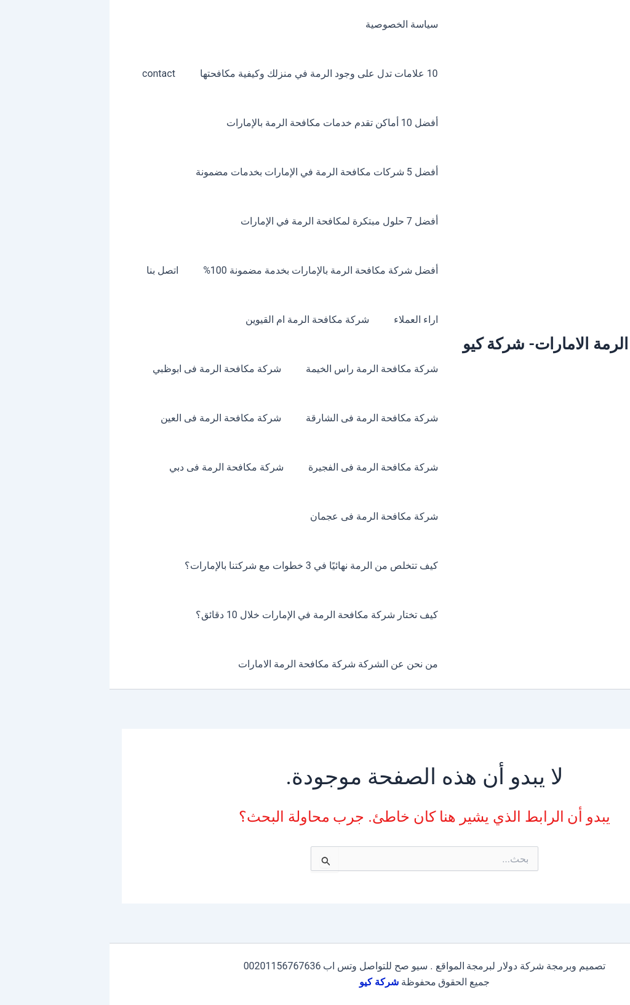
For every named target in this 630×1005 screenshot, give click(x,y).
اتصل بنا (60, 270)
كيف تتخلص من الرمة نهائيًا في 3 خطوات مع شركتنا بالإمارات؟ (204, 565)
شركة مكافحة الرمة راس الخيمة (265, 369)
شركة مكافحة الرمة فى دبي (124, 467)
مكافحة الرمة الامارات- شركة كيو (462, 344)
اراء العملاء (309, 319)
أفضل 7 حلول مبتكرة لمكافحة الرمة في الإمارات (232, 221)
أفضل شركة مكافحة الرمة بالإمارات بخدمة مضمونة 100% (213, 270)
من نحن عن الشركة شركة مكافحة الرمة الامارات (231, 664)
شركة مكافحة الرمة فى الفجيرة (266, 467)
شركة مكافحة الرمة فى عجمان (267, 516)
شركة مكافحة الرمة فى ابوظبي (114, 369)
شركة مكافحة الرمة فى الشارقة (265, 418)
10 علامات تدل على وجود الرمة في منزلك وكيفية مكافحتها (212, 73)
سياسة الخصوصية (294, 24)
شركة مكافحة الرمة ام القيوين (205, 319)
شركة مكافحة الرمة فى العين (118, 418)
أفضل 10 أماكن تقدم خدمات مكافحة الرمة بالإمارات (225, 123)
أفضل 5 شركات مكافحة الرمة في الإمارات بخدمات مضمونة (210, 172)
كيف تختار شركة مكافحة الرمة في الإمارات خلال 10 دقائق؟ (210, 615)
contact (56, 73)
